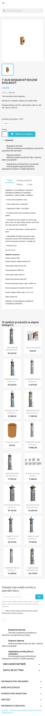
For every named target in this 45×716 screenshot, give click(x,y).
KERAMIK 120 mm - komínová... (12, 411)
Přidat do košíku (22, 134)
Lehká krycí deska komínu (33, 474)
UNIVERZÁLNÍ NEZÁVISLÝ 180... (32, 569)
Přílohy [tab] (20, 184)
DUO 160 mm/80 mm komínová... (12, 506)
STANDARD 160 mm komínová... (32, 443)
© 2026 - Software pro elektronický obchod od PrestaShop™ (22, 711)
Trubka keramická (12, 442)
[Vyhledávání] (22, 10)
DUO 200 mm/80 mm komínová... (32, 506)
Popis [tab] (9, 180)
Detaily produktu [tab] (24, 180)
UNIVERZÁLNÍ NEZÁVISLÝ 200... (12, 348)
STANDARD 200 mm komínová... (33, 380)
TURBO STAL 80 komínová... (33, 537)
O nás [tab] (29, 184)
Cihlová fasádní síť (32, 347)
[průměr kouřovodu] (7, 123)
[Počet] (4, 134)
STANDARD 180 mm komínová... (12, 569)
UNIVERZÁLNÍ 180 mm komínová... (12, 474)
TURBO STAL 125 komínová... (12, 537)
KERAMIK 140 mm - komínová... (12, 380)
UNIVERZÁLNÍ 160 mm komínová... (33, 411)
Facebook (4, 620)
